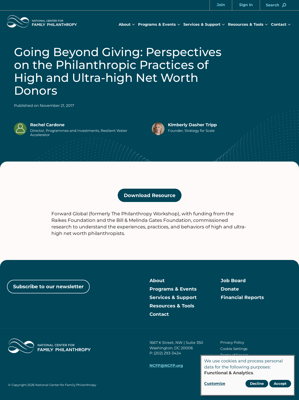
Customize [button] (214, 383)
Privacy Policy (232, 342)
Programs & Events (157, 24)
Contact (278, 24)
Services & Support (202, 24)
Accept (280, 383)
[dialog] (247, 375)
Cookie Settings (233, 348)
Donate (230, 289)
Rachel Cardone (47, 124)
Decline (257, 383)
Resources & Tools (245, 24)
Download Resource (153, 197)
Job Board (233, 280)
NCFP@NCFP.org (166, 365)
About (125, 24)
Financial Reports (242, 297)
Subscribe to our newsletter (48, 286)
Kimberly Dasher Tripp (192, 124)
